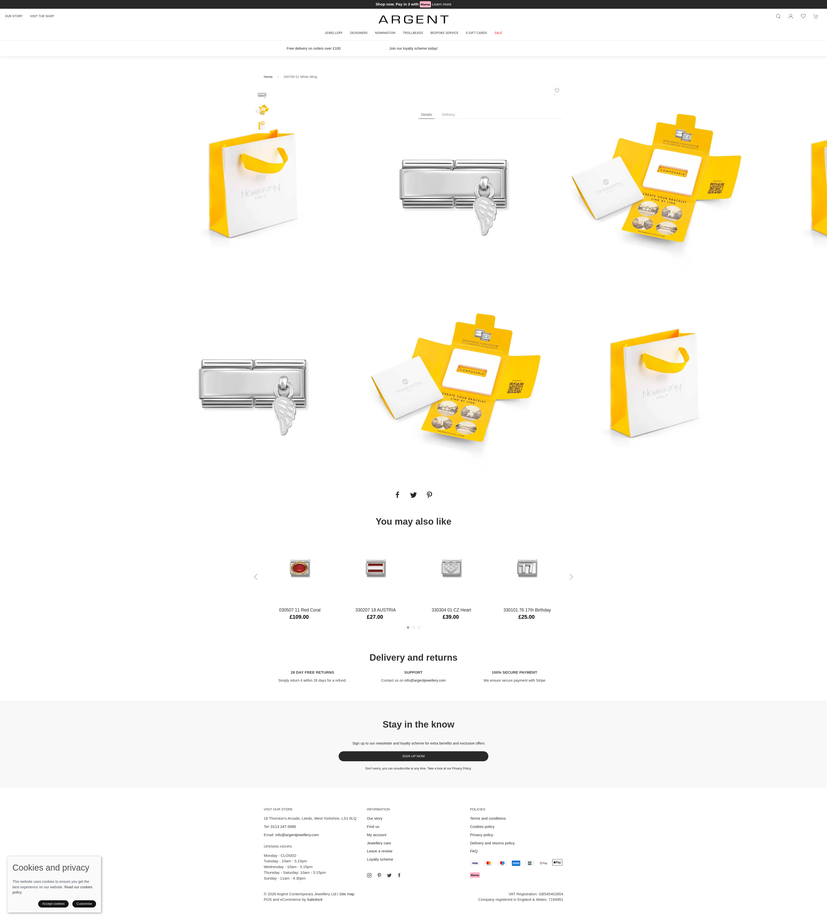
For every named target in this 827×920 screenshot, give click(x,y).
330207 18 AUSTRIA (375, 610)
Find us (373, 826)
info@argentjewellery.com (425, 680)
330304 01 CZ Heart (451, 610)
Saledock (314, 899)
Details (426, 115)
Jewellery (334, 33)
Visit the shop (42, 16)
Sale (498, 33)
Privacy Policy (461, 768)
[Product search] (778, 16)
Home (268, 77)
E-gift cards (476, 33)
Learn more (441, 4)
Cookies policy (482, 826)
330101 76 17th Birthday (527, 610)
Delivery (448, 115)
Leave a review (379, 851)
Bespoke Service (444, 33)
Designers (359, 33)
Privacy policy (481, 835)
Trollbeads (413, 33)
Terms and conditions (488, 818)
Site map (346, 894)
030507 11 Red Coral (299, 610)
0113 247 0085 (283, 826)
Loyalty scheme (380, 859)
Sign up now (413, 756)
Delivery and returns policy (492, 843)
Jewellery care (379, 843)
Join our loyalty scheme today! (413, 48)
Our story (13, 16)
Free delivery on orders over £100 (314, 48)
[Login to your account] (791, 16)
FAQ (473, 851)
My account (376, 835)
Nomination (385, 33)
